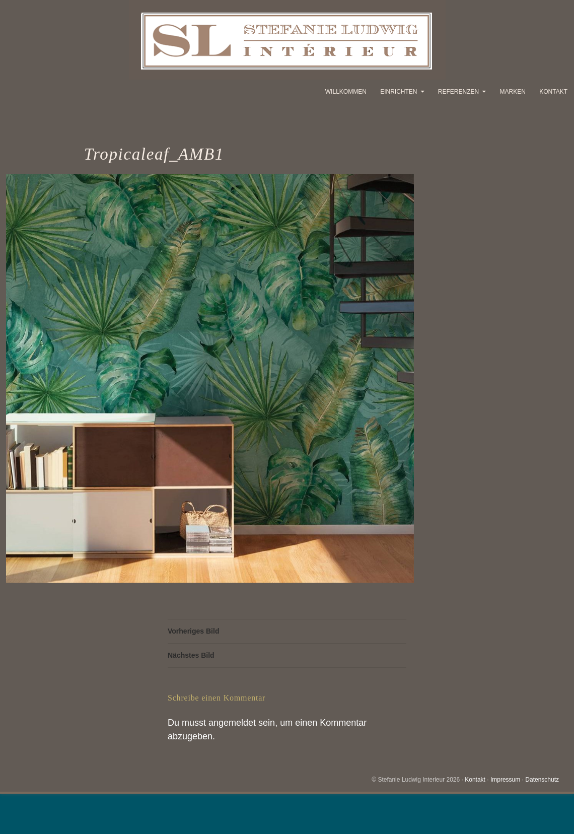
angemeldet (232, 723)
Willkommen (346, 91)
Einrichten (398, 91)
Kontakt (553, 91)
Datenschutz (542, 779)
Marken (513, 91)
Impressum (505, 779)
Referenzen (458, 91)
